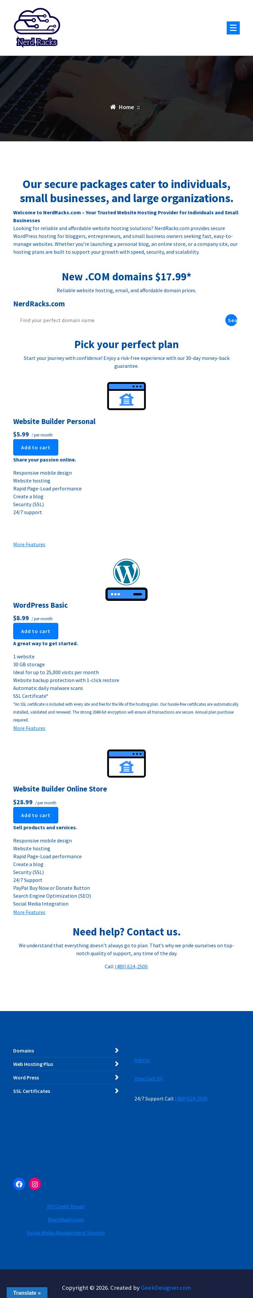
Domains (23, 1050)
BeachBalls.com (66, 1219)
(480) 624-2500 (131, 966)
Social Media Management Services (66, 1232)
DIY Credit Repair (66, 1206)
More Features (29, 544)
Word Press (26, 1077)
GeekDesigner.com (166, 1287)
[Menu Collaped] (233, 28)
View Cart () (148, 1078)
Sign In (142, 1060)
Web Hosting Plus (33, 1064)
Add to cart (35, 447)
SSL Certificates (31, 1091)
